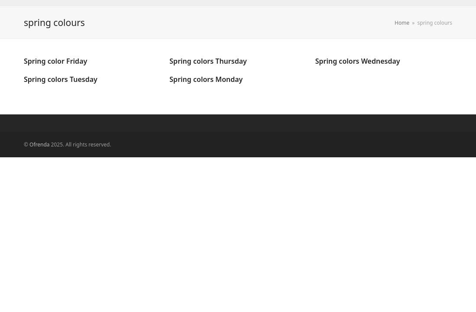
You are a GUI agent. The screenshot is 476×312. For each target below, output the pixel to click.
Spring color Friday (55, 61)
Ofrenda (39, 144)
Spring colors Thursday (207, 61)
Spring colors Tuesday (60, 79)
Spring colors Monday (206, 79)
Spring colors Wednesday (357, 61)
